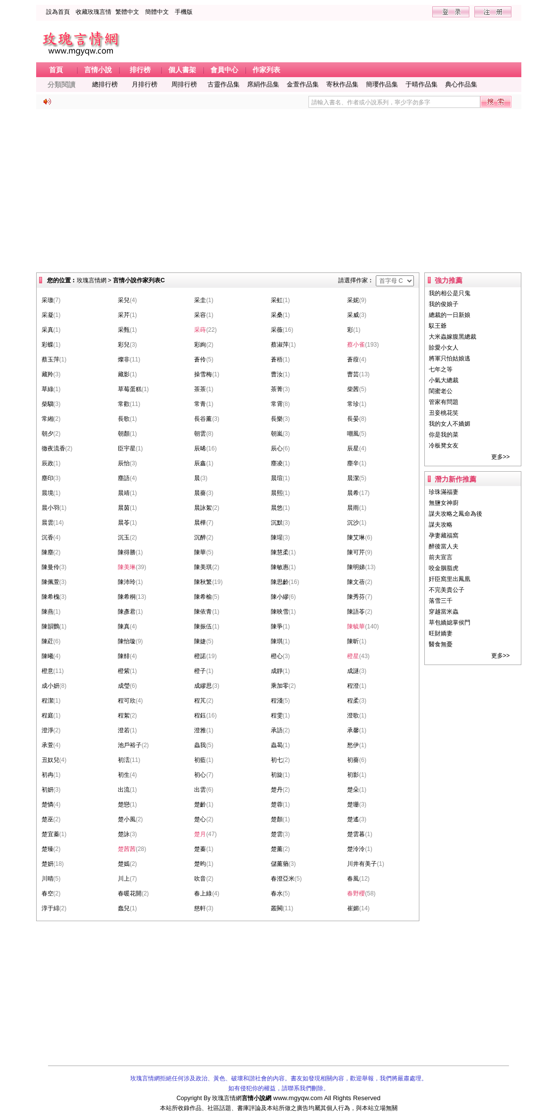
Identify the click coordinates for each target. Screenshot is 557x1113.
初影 (353, 774)
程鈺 (200, 715)
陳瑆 (277, 537)
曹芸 (353, 374)
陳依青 (203, 611)
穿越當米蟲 (443, 611)
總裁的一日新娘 (449, 315)
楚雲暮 (356, 834)
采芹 (124, 315)
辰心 (277, 448)
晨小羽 (50, 507)
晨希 (353, 493)
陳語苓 (356, 611)
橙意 (47, 671)
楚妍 (47, 863)
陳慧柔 (280, 552)
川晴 (47, 878)
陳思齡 (280, 582)
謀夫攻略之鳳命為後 (455, 513)
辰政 (47, 463)
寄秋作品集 (342, 84)
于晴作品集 (421, 84)
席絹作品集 (263, 84)
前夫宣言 (441, 557)
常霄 (277, 404)
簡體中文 (157, 11)
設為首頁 (58, 11)
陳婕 (200, 641)
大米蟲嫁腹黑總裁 (452, 336)
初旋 (277, 774)
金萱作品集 (303, 84)
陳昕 (353, 641)
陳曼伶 (50, 567)
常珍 (353, 404)
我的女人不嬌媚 (449, 423)
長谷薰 (203, 418)
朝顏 (124, 433)
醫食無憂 (441, 644)
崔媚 (353, 908)
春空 (47, 893)
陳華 (200, 552)
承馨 (353, 730)
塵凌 (277, 463)
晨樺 (200, 522)
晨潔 (353, 478)
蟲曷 (277, 745)
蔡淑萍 (280, 344)
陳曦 (47, 656)
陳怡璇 (127, 641)
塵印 (47, 478)
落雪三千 (441, 600)
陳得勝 (127, 552)
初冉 (47, 774)
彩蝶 (47, 344)
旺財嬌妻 (441, 633)
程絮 (124, 715)
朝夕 (47, 433)
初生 (124, 774)
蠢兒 (124, 908)
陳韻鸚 (50, 626)
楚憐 (47, 804)
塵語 (124, 478)
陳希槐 (50, 596)
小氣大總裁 (443, 380)
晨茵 (124, 507)
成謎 (353, 671)
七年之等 (441, 369)
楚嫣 (124, 863)
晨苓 (124, 522)
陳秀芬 (356, 596)
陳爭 (277, 626)
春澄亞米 (283, 878)
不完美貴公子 (446, 589)
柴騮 (47, 404)
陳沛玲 (127, 582)
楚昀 (200, 863)
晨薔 (200, 493)
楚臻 (47, 849)
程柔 (353, 700)
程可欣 (127, 700)
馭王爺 (438, 325)
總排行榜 (105, 84)
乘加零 (280, 685)
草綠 (47, 389)
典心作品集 (461, 84)
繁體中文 (127, 11)
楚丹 (277, 789)
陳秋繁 (203, 582)
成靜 (277, 671)
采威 (353, 315)
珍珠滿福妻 (443, 492)
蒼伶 (200, 359)
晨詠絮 (203, 507)
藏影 (124, 374)
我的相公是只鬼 (449, 293)
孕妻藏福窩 (443, 535)
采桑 (277, 315)
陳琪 (277, 641)
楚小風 (127, 819)
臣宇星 (127, 448)
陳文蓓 (356, 582)
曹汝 (277, 374)
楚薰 (277, 849)
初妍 (47, 789)
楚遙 (353, 819)
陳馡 (124, 656)
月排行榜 (144, 84)
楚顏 (277, 819)
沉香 (47, 537)
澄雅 (200, 730)
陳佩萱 (50, 582)
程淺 (277, 700)
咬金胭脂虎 (443, 568)
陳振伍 (203, 626)
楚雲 (277, 834)
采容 (200, 315)
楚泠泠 (356, 849)
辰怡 (124, 463)
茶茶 (200, 389)
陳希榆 (203, 596)
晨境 (47, 493)
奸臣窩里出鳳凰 (449, 579)
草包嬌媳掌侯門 (449, 622)
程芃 (200, 700)
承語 (277, 730)
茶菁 (277, 389)
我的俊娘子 (443, 304)
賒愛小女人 (443, 347)
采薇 (277, 329)
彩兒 (124, 344)
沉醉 (200, 537)
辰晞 (200, 448)
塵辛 (353, 463)
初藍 (200, 760)
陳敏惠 (280, 567)
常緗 (47, 418)
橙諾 (200, 656)
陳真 (124, 626)
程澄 (353, 685)
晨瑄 (277, 478)
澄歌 (353, 715)
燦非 (124, 359)
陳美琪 (203, 567)
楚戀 (124, 804)
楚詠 (124, 834)
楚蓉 (277, 804)
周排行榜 (184, 84)
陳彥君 (127, 611)
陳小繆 (280, 596)
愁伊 (353, 745)
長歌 (124, 418)
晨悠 (277, 507)
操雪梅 (203, 374)
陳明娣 (356, 567)
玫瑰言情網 (91, 280)
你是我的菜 (443, 434)
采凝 (47, 315)
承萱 (47, 745)
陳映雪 (280, 611)
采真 (47, 329)
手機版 (184, 11)
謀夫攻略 (441, 524)
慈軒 (200, 908)
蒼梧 (277, 359)
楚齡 (200, 804)
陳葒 (47, 641)
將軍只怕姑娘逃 (449, 358)
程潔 (47, 700)
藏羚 (47, 374)
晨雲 (47, 522)
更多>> (500, 456)
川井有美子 (362, 863)
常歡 (124, 404)
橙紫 (124, 671)
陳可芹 (356, 552)
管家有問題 (443, 402)
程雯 (277, 715)
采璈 (47, 300)
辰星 (353, 448)
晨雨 (353, 507)
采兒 (124, 300)
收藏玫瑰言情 (93, 11)
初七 (277, 760)
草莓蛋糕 (130, 389)
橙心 (277, 656)
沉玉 (124, 537)
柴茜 (353, 389)
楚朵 (353, 789)
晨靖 (124, 493)
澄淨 (47, 730)
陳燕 (47, 611)
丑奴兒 (50, 760)
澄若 (124, 730)
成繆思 (203, 685)
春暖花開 (130, 893)
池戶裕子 (130, 745)
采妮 (353, 300)
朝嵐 (277, 433)
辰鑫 (200, 463)
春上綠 (203, 893)
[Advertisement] (278, 191)
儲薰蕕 (280, 863)
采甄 (124, 329)
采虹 (277, 300)
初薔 (353, 760)
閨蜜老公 (441, 391)
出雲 (200, 789)
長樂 (277, 418)
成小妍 (50, 685)
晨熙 (277, 493)
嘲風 (353, 433)
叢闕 (277, 908)
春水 (277, 893)
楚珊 (353, 804)
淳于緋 (50, 908)
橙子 (200, 671)
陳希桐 (127, 596)
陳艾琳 (356, 537)
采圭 (200, 300)
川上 (124, 878)
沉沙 (353, 522)
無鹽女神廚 (443, 502)
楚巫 (47, 819)
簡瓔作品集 (382, 84)
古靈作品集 (223, 84)
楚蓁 (200, 849)
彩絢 (200, 344)
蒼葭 (353, 359)
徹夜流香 (53, 448)
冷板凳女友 (443, 445)
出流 (124, 789)
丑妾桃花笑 (443, 412)
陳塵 (47, 552)
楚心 (200, 819)
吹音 (200, 878)
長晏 (353, 418)
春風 (353, 878)
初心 (200, 774)
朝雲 (200, 433)
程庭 (47, 715)
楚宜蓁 (50, 834)
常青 (200, 404)
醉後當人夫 (443, 546)
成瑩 (124, 685)
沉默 (277, 522)
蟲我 (200, 745)
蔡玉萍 (50, 359)
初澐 (124, 760)
